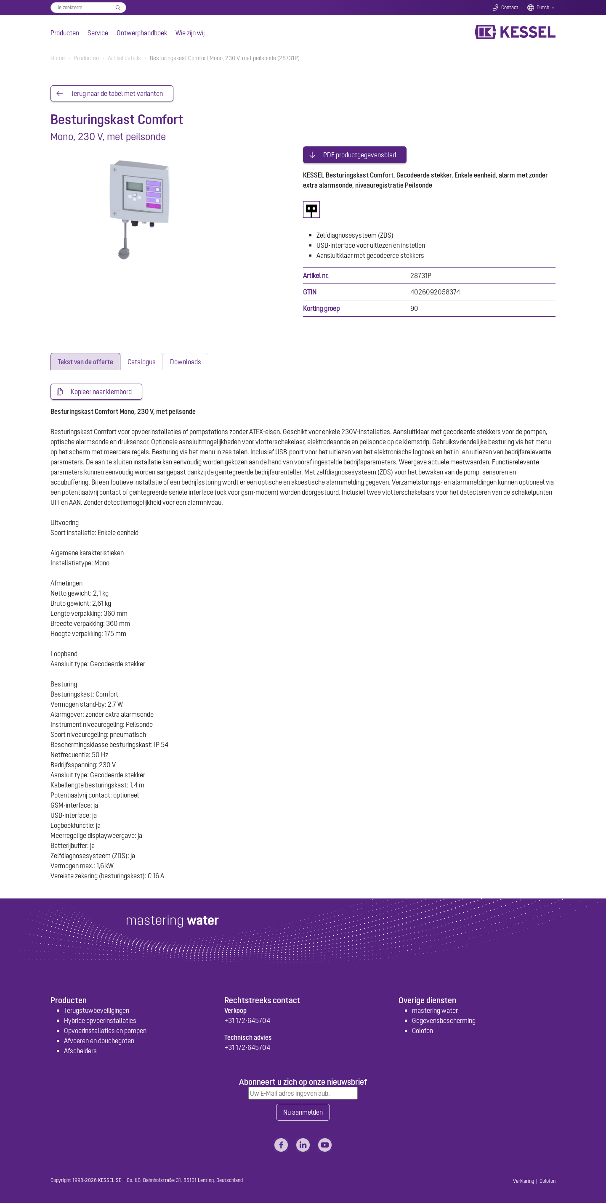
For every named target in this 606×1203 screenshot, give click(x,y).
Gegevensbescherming (444, 1020)
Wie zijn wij (190, 33)
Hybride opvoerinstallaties (100, 1020)
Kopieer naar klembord (101, 391)
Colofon (422, 1030)
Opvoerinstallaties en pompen (105, 1030)
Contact (509, 8)
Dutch (543, 8)
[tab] (85, 361)
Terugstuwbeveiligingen (96, 1010)
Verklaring (523, 1181)
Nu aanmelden (303, 1112)
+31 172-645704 (247, 1020)
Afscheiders (80, 1051)
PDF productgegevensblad (359, 155)
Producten (64, 33)
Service (98, 33)
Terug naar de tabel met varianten (117, 93)
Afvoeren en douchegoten (99, 1040)
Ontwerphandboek (142, 33)
